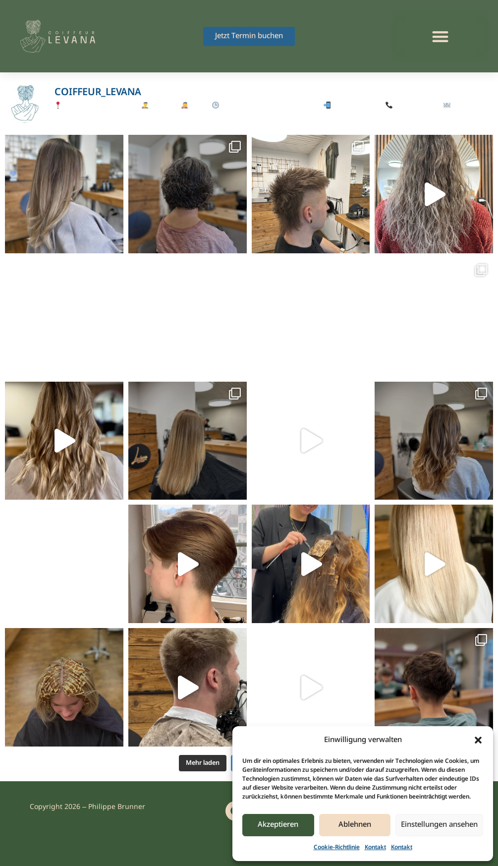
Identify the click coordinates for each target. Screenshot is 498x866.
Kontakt (375, 848)
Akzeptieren (278, 825)
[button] (478, 740)
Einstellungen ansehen (439, 825)
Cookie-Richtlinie (337, 848)
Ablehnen (354, 825)
